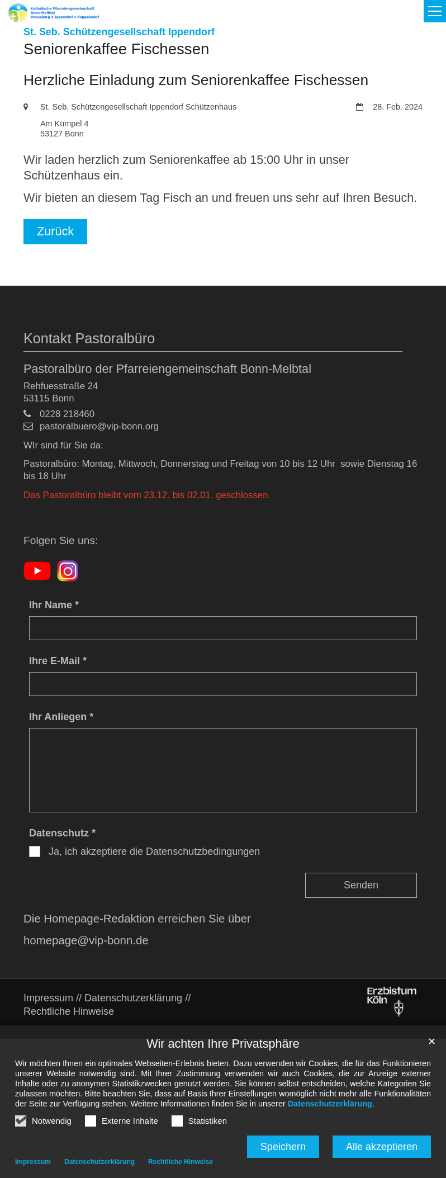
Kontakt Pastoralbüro (89, 338)
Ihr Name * (54, 605)
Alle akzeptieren (381, 1146)
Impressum (33, 1162)
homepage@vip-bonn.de (86, 940)
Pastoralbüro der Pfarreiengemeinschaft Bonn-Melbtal (167, 369)
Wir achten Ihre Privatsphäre (223, 1044)
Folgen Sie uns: (60, 540)
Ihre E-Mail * (58, 660)
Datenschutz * (62, 833)
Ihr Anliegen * (61, 716)
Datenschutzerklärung (330, 1103)
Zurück (55, 231)
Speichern (283, 1146)
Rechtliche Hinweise (180, 1162)
